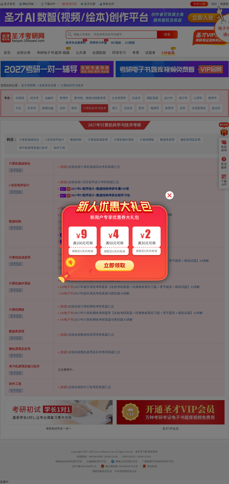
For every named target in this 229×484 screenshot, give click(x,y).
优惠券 (150, 53)
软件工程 (59, 147)
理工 (115, 108)
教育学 (212, 98)
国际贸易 (152, 98)
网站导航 (28, 3)
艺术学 (31, 108)
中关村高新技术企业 (126, 471)
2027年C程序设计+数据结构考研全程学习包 (95, 195)
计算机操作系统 (124, 139)
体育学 (169, 108)
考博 (135, 53)
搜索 (167, 34)
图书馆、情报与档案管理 (90, 98)
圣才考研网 (28, 85)
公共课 (81, 53)
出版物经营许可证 (96, 461)
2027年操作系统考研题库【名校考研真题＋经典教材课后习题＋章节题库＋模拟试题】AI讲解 (130, 287)
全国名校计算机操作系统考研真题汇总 (90, 280)
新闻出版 (48, 108)
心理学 (198, 98)
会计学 (168, 98)
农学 (182, 108)
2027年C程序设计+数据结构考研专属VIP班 (94, 188)
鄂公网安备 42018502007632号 (121, 466)
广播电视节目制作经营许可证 (158, 461)
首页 (7, 53)
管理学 (64, 98)
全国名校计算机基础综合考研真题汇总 (90, 166)
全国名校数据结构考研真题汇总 (85, 208)
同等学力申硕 (98, 42)
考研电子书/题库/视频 (53, 53)
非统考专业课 (47, 85)
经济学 (34, 98)
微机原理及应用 (191, 139)
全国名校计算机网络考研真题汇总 (87, 306)
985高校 (116, 42)
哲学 (141, 108)
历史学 (128, 108)
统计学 (183, 98)
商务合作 (108, 3)
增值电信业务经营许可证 (68, 461)
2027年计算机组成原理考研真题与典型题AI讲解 (99, 254)
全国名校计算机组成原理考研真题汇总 (90, 267)
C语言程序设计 (54, 139)
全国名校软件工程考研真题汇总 (85, 387)
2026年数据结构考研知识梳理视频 (88, 228)
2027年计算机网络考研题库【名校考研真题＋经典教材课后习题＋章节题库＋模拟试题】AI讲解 (131, 313)
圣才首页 (9, 3)
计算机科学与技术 (72, 85)
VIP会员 (168, 53)
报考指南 (16, 170)
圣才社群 (89, 3)
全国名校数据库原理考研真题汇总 (87, 334)
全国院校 (99, 53)
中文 (18, 108)
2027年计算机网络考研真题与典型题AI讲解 (96, 319)
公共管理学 (119, 98)
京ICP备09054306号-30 (84, 466)
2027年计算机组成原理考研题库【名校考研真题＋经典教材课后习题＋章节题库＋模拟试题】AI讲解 (134, 260)
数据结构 (76, 139)
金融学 (49, 98)
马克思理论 (199, 108)
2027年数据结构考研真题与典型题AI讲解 (95, 221)
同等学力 (119, 53)
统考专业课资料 (76, 42)
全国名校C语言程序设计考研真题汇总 (89, 182)
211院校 (130, 42)
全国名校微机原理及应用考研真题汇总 (90, 352)
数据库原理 (167, 139)
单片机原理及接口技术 (33, 147)
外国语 (20, 98)
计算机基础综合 (29, 139)
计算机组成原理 (98, 139)
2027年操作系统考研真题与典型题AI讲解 (95, 293)
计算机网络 (147, 139)
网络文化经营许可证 (127, 461)
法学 (62, 108)
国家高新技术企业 (102, 471)
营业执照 (152, 466)
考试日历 (71, 3)
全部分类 (24, 53)
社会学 (136, 98)
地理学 (154, 108)
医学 (74, 108)
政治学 (216, 108)
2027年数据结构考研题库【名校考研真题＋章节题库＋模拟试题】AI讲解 (116, 214)
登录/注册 (199, 3)
